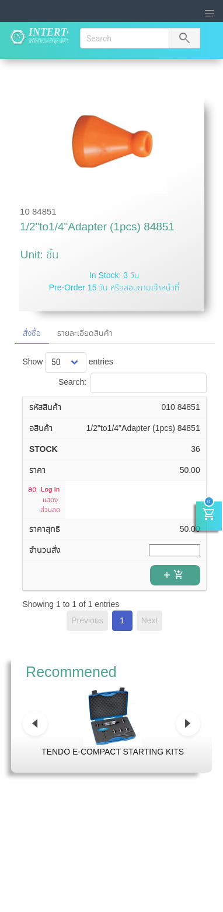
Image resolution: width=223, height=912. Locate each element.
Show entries (67, 361)
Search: (132, 382)
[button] (210, 13)
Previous (87, 620)
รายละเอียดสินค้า (85, 333)
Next (149, 620)
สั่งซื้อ (32, 333)
